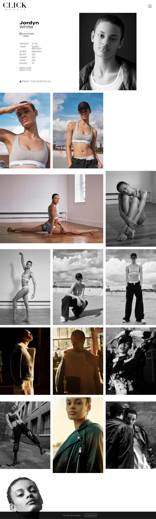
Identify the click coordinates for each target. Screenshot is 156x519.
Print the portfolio (35, 81)
